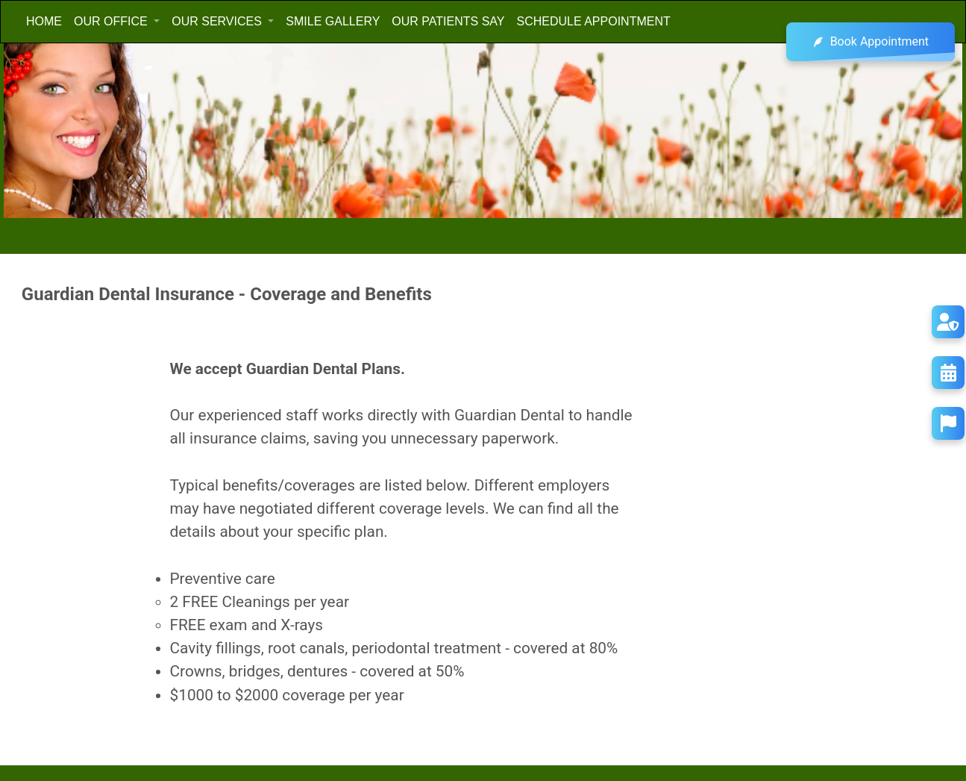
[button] (117, 22)
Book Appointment (870, 42)
